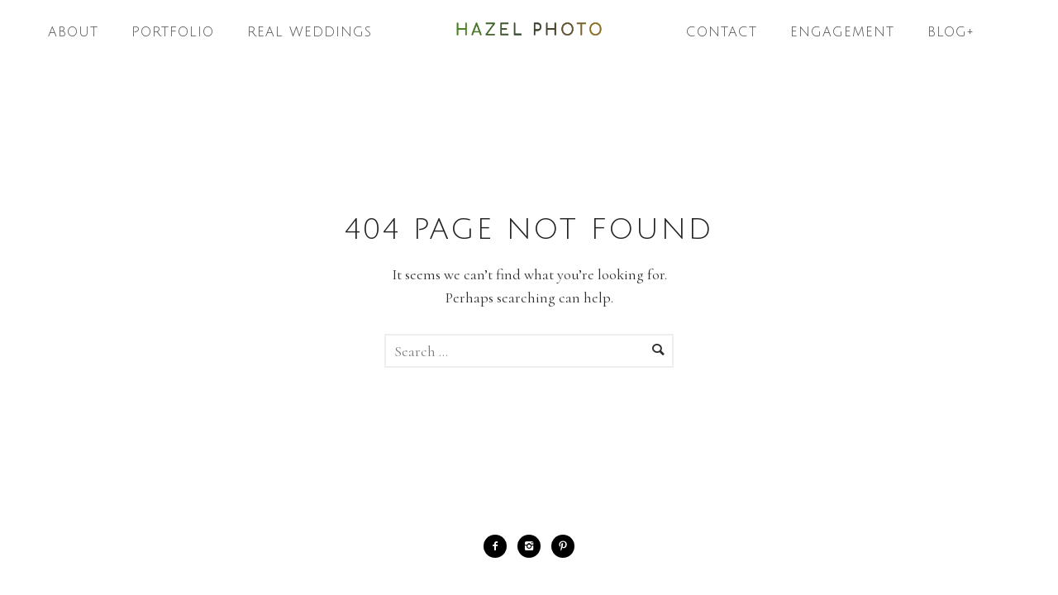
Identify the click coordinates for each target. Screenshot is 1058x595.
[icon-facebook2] (499, 546)
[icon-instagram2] (533, 546)
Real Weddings (309, 32)
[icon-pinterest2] (562, 546)
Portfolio (172, 32)
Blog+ (951, 32)
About (73, 32)
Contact (721, 32)
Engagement (842, 32)
